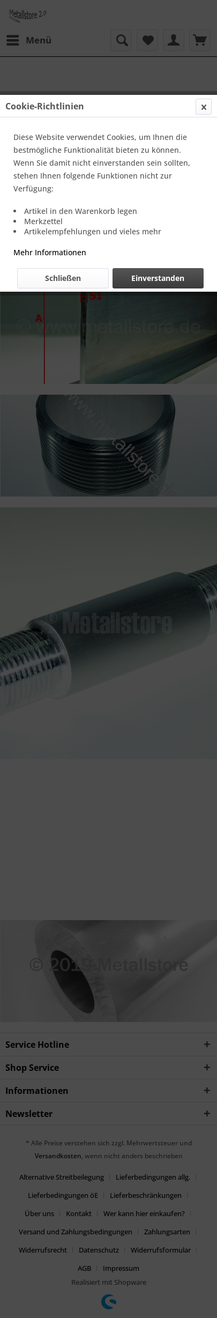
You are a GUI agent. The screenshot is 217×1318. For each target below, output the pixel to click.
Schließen (63, 278)
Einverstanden (157, 278)
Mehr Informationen (49, 252)
